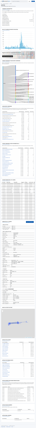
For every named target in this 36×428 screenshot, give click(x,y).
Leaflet (26, 337)
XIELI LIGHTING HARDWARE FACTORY (21, 79)
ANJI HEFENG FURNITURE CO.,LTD (7, 126)
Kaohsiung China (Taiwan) (6, 372)
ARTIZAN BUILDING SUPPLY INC (6, 164)
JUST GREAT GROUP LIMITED (20, 96)
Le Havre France (4, 369)
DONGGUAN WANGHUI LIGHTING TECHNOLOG (23, 85)
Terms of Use (8, 426)
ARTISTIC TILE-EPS (4, 153)
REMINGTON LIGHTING (32, 101)
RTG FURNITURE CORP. (32, 102)
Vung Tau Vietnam (5, 373)
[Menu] (1, 1)
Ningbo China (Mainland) (5, 365)
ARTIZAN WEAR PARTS (5, 165)
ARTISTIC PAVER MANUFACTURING (7, 149)
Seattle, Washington (5, 346)
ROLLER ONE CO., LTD (5, 128)
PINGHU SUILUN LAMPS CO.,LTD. (21, 92)
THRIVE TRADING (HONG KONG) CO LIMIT (22, 102)
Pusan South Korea (5, 370)
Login (29, 1)
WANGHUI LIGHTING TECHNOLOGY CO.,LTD (22, 70)
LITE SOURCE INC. (31, 92)
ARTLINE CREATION (5, 167)
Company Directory (5, 3)
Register (33, 1)
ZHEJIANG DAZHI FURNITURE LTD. (7, 136)
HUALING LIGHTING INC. (19, 99)
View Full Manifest (30, 221)
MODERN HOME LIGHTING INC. (6, 129)
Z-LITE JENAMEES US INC (32, 76)
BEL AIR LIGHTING (31, 79)
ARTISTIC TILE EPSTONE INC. (6, 152)
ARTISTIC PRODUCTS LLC (5, 150)
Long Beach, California (5, 344)
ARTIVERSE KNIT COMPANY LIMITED (7, 163)
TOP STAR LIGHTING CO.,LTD (20, 89)
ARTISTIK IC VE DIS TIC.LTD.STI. (6, 154)
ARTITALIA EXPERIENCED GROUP (7, 160)
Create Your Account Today (7, 56)
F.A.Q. (12, 426)
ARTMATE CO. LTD (4, 168)
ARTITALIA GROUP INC (5, 161)
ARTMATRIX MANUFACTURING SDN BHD (8, 170)
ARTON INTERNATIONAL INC (6, 174)
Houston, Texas (4, 354)
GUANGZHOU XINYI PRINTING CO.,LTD (7, 139)
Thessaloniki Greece (5, 376)
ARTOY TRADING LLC (5, 175)
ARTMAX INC (4, 171)
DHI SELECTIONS (4, 132)
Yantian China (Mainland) (5, 363)
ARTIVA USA (30, 84)
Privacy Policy (3, 426)
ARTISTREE (3, 156)
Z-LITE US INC (31, 81)
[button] (2, 310)
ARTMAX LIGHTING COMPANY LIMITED (8, 172)
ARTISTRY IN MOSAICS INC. (6, 157)
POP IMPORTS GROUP (32, 94)
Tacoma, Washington (5, 347)
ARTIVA (4, 83)
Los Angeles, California (5, 343)
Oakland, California (5, 350)
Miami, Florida (4, 351)
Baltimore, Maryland (5, 353)
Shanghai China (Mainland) (6, 366)
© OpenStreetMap (29, 337)
